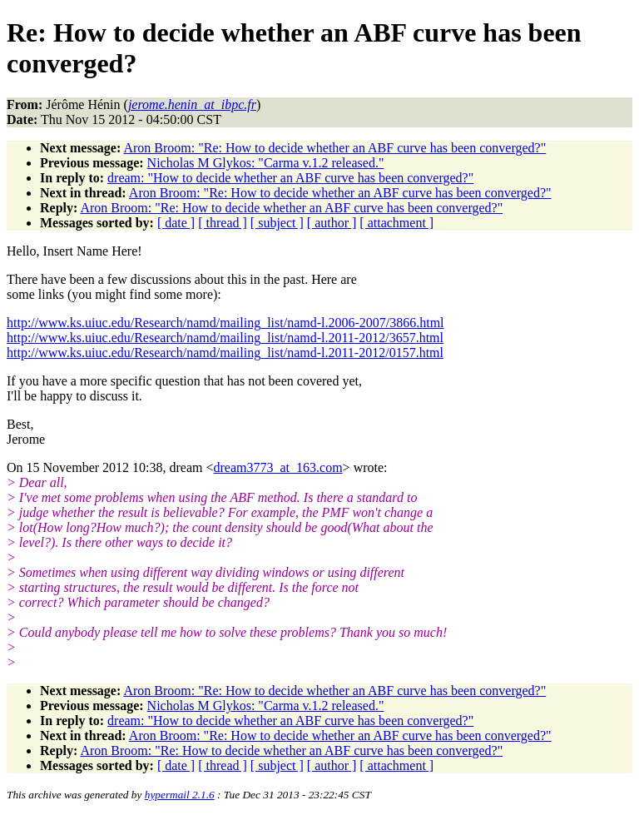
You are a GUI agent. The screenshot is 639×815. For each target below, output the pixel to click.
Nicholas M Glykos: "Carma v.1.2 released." (265, 163)
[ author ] (332, 223)
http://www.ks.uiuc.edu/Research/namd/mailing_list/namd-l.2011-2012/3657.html (225, 337)
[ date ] (176, 223)
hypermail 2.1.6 (180, 794)
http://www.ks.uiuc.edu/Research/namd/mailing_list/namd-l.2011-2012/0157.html (225, 352)
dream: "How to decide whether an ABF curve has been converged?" (290, 178)
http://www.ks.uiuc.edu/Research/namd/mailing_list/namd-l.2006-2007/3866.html (225, 323)
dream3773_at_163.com (278, 467)
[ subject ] (277, 223)
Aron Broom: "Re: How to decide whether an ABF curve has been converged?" (334, 148)
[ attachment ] (396, 223)
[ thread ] (222, 223)
